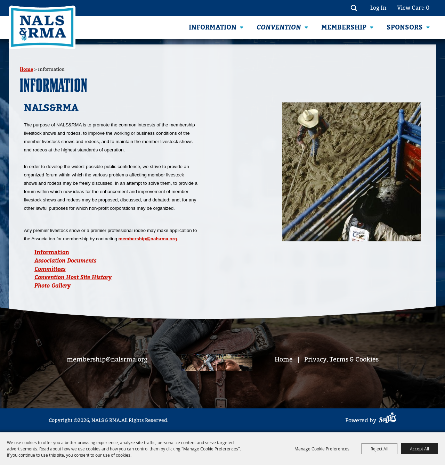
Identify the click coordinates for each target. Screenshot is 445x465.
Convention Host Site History (73, 277)
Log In (378, 8)
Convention (279, 27)
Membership (343, 27)
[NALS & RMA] (42, 27)
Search (354, 8)
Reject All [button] (379, 448)
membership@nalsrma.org (148, 238)
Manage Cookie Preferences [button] (321, 448)
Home (26, 69)
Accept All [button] (419, 448)
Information (212, 27)
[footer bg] (216, 363)
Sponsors (405, 27)
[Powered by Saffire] (387, 418)
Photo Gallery (52, 286)
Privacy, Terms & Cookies (341, 359)
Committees (50, 269)
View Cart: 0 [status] (413, 8)
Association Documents (65, 261)
